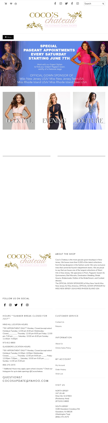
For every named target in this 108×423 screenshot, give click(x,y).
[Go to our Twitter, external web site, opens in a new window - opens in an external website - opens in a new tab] (66, 4)
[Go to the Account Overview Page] (16, 4)
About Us (59, 343)
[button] (7, 63)
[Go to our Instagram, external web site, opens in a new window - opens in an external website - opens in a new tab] (61, 4)
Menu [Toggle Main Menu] (8, 37)
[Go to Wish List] (11, 4)
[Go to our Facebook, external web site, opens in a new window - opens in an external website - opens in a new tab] (55, 4)
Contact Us (59, 322)
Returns (58, 326)
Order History (60, 369)
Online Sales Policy (63, 348)
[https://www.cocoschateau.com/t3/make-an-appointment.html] (54, 63)
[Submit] (103, 4)
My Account (60, 365)
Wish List (59, 374)
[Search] (94, 4)
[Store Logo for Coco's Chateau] (54, 20)
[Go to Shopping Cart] (5, 4)
